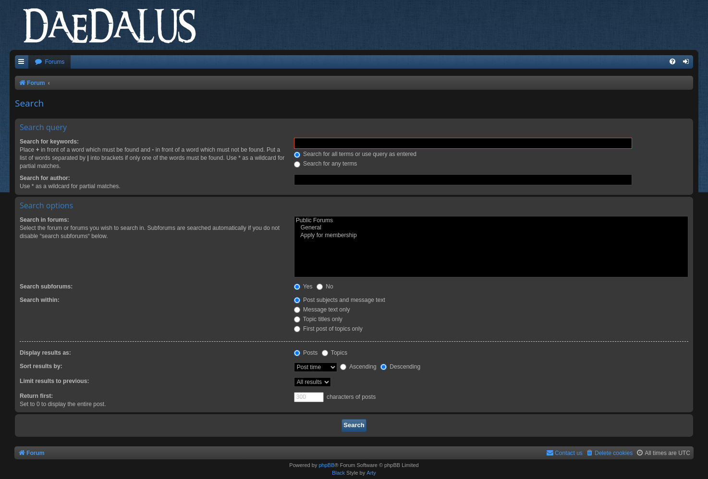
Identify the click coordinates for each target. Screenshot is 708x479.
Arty (371, 473)
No (325, 286)
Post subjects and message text (339, 300)
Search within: (40, 300)
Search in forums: (44, 219)
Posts (306, 352)
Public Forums (491, 221)
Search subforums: (46, 286)
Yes (303, 286)
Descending (400, 366)
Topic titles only (318, 319)
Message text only (322, 309)
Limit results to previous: (54, 381)
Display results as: (45, 352)
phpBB (326, 465)
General (491, 228)
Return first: (36, 396)
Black (338, 473)
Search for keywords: (49, 141)
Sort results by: (41, 366)
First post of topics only (328, 328)
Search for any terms (325, 163)
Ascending (358, 366)
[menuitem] (49, 62)
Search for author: (45, 178)
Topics (334, 352)
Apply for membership (491, 236)
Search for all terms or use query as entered (355, 154)
